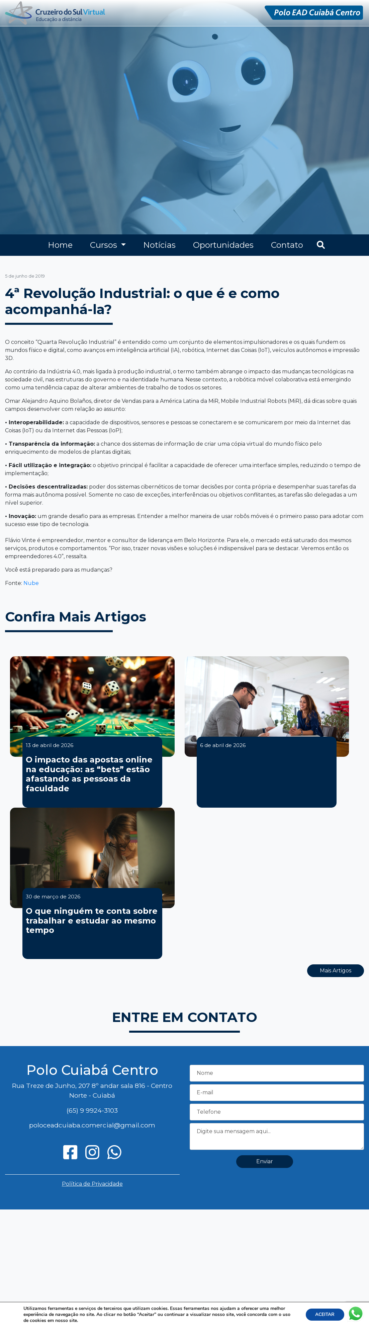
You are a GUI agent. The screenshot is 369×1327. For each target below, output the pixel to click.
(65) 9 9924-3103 (92, 1110)
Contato (287, 245)
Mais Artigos (335, 970)
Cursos (104, 245)
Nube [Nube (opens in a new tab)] (31, 583)
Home (60, 245)
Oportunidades (223, 245)
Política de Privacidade (92, 1184)
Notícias (159, 245)
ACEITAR (324, 1314)
